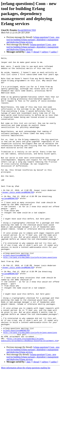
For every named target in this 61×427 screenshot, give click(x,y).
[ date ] (29, 52)
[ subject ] (45, 52)
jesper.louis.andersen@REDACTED (18, 219)
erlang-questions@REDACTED (16, 295)
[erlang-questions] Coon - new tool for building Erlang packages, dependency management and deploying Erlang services (33, 39)
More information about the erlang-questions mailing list (25, 424)
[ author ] (54, 52)
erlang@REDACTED (10, 227)
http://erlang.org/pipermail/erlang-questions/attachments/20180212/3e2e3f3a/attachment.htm (29, 396)
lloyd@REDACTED (27, 30)
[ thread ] (36, 52)
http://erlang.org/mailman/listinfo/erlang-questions (30, 297)
